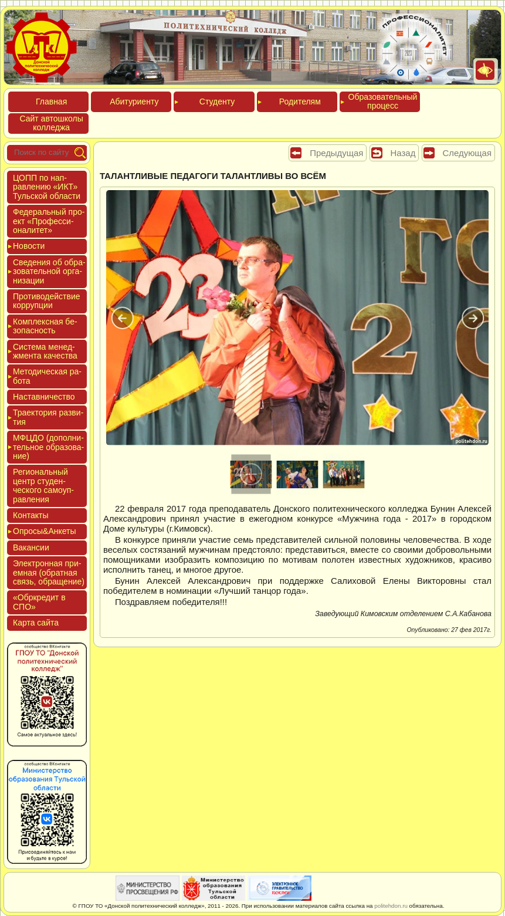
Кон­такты (30, 515)
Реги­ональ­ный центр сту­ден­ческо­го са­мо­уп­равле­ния (43, 485)
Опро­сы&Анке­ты (44, 531)
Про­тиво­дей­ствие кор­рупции (46, 301)
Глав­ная (51, 101)
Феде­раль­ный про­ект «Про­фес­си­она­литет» (48, 221)
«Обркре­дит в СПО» (39, 602)
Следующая (467, 153)
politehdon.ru (391, 906)
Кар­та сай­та (36, 622)
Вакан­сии (31, 547)
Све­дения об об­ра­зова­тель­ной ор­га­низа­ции (49, 271)
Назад (403, 153)
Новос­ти (29, 246)
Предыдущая (336, 153)
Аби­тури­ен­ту (134, 101)
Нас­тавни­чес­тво (44, 396)
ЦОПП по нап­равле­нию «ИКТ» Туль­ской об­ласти (46, 187)
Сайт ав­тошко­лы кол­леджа (51, 123)
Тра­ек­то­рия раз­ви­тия (48, 417)
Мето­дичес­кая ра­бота (47, 376)
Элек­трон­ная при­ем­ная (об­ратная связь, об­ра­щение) (48, 572)
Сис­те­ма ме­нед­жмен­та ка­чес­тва (45, 351)
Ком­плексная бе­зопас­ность (45, 326)
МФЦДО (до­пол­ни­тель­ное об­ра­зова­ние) (48, 447)
